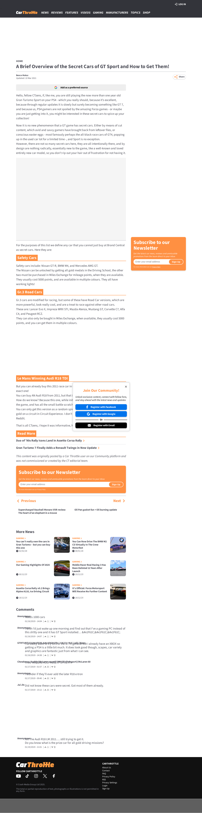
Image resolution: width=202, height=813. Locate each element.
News (45, 13)
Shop (146, 13)
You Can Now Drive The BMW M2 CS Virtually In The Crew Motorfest (89, 544)
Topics (135, 13)
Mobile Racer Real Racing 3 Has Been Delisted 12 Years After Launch (89, 568)
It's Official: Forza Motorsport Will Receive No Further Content (89, 590)
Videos (85, 13)
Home (19, 61)
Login (104, 786)
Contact (106, 771)
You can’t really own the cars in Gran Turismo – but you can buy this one (33, 544)
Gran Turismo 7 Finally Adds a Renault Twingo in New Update (58, 448)
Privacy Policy (41, 489)
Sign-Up (106, 789)
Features (71, 13)
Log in (180, 4)
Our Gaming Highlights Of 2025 (33, 565)
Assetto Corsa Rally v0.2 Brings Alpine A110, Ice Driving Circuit (33, 590)
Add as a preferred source (71, 87)
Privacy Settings (109, 783)
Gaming (98, 13)
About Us (106, 768)
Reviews (57, 13)
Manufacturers (117, 13)
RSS (104, 780)
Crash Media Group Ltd (29, 784)
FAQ (104, 774)
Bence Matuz (22, 75)
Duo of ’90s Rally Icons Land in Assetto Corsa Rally (50, 440)
